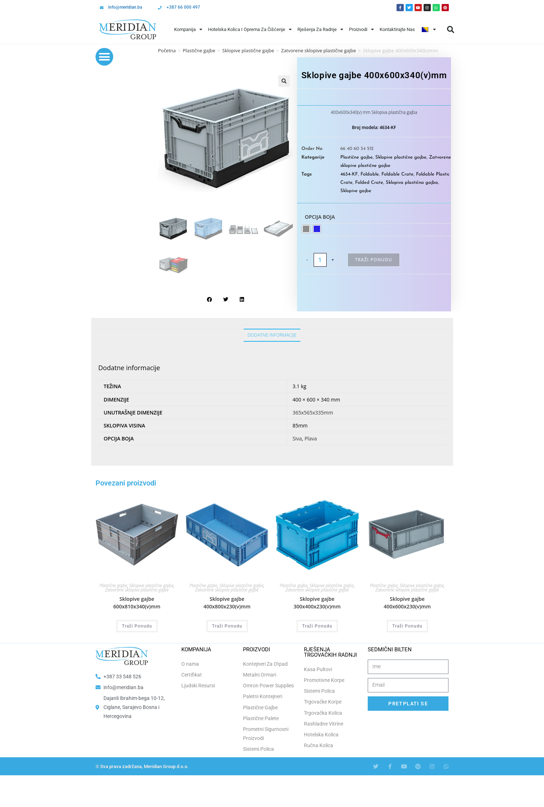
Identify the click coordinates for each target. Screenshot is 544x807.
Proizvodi (361, 29)
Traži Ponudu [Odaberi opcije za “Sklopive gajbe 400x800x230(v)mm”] (227, 626)
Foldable (370, 174)
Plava (311, 438)
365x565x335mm (312, 412)
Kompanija (188, 29)
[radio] (306, 229)
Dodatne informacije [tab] (271, 335)
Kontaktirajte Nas (397, 29)
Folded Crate (369, 182)
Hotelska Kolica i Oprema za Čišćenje (250, 29)
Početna (167, 50)
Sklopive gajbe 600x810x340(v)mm (136, 602)
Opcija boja (320, 216)
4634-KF (349, 174)
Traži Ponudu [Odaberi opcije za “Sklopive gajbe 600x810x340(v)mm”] (137, 626)
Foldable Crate (397, 174)
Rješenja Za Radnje (320, 29)
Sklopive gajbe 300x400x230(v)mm (317, 602)
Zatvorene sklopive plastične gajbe (136, 590)
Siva (297, 438)
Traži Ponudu (373, 260)
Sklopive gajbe (355, 191)
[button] (450, 29)
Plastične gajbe (199, 50)
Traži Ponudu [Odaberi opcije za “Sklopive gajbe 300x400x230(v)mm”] (317, 626)
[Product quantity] (320, 260)
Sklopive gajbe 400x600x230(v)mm (407, 602)
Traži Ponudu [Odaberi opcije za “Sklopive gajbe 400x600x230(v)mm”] (407, 626)
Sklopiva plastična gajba (412, 182)
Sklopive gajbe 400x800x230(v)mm (227, 602)
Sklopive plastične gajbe (248, 50)
